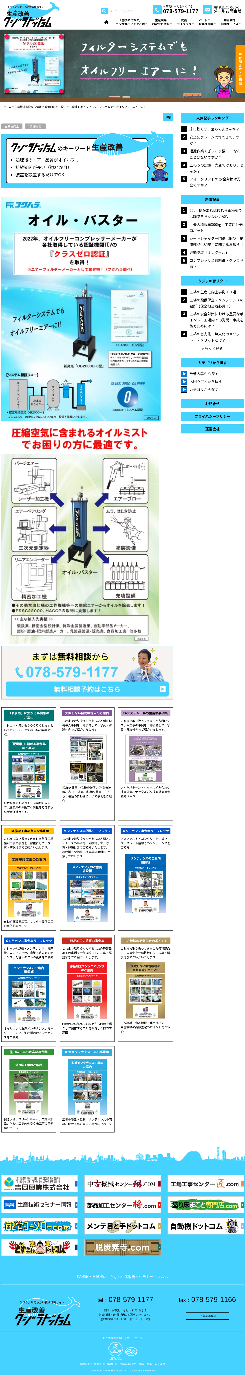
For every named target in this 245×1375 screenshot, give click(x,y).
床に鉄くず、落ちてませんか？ (214, 129)
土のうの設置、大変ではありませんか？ (216, 168)
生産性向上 (11, 126)
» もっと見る (212, 348)
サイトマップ (135, 1338)
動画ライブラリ (184, 22)
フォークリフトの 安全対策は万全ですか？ (215, 182)
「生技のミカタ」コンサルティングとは (130, 22)
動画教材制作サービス (229, 22)
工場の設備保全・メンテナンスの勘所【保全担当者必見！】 (216, 303)
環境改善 (35, 126)
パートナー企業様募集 (206, 22)
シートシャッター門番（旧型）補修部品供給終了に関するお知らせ (216, 241)
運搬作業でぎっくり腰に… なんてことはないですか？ (217, 154)
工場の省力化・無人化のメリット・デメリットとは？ (215, 336)
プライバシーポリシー (212, 416)
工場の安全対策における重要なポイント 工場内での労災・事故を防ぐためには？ (216, 320)
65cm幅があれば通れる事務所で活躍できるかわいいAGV (216, 213)
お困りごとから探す (206, 381)
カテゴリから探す (204, 389)
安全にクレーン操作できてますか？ (214, 140)
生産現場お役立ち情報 (161, 22)
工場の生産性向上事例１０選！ (215, 291)
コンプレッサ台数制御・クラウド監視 (216, 263)
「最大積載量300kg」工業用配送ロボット (216, 227)
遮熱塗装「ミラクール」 (209, 252)
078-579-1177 (125, 1299)
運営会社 (212, 429)
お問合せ (212, 403)
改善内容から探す (204, 373)
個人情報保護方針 (113, 1338)
